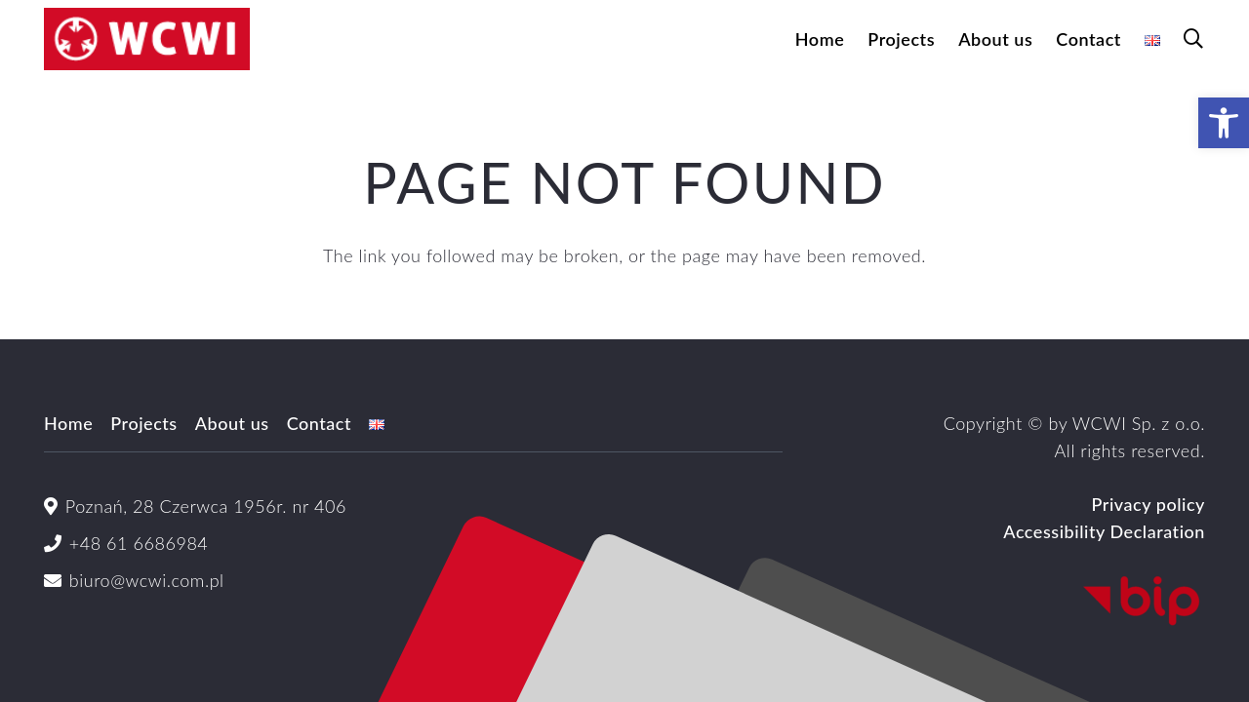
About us (232, 423)
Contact (319, 423)
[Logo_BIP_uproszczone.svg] (1020, 601)
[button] (1193, 39)
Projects (143, 423)
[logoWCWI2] (147, 39)
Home (68, 423)
